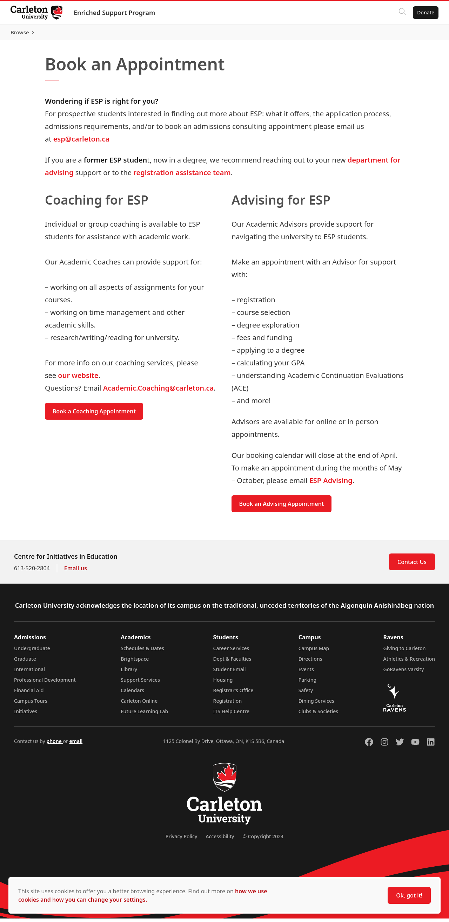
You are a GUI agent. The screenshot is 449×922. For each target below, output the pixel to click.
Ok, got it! (409, 895)
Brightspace (135, 662)
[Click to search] (401, 12)
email (75, 744)
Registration (227, 704)
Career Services (231, 651)
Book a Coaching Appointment (94, 415)
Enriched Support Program (115, 12)
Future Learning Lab (144, 714)
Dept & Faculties (232, 662)
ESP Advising (331, 484)
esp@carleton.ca (81, 142)
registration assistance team (181, 175)
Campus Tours (30, 704)
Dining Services (316, 704)
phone (54, 744)
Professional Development (45, 683)
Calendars (132, 693)
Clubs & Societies (318, 714)
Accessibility (220, 840)
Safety (306, 693)
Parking (308, 683)
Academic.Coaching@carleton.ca (158, 391)
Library (129, 672)
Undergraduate (32, 651)
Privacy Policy (181, 840)
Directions (310, 662)
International (29, 672)
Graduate (25, 662)
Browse (424, 33)
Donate (425, 12)
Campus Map (314, 651)
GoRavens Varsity (403, 672)
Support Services (140, 683)
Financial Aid (28, 693)
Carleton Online (139, 704)
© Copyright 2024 (262, 840)
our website (78, 379)
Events (306, 672)
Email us (75, 572)
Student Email (229, 672)
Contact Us (412, 565)
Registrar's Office (233, 693)
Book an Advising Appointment (281, 507)
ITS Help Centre (231, 714)
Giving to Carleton (404, 651)
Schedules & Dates (142, 651)
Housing (223, 683)
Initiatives (25, 714)
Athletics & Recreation (409, 662)
